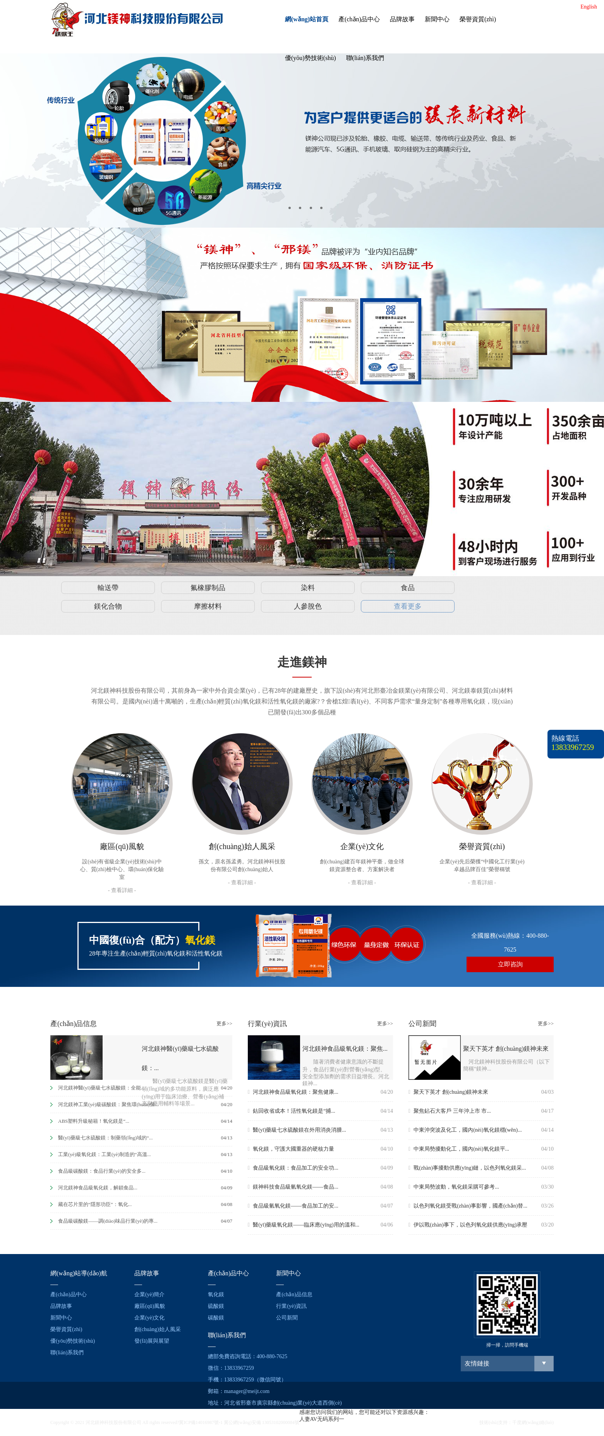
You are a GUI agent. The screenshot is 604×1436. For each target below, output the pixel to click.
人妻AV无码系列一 (321, 1419)
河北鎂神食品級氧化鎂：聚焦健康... (293, 1092)
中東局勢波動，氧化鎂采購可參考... (453, 1187)
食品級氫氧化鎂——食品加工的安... (293, 1206)
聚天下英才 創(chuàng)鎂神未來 (448, 1092)
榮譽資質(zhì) (478, 19)
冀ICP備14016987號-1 (201, 1422)
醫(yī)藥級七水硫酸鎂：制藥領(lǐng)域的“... (105, 1138)
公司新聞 (287, 1318)
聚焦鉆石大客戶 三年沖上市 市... (449, 1111)
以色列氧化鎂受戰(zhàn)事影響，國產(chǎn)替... (467, 1206)
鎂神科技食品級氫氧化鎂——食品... (293, 1187)
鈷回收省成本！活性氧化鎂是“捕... (291, 1111)
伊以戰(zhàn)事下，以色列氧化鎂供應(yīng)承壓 (467, 1225)
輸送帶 (108, 588)
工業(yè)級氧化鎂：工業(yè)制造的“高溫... (104, 1154)
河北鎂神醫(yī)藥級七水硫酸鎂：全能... (101, 1088)
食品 (408, 588)
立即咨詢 (510, 964)
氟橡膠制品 (207, 588)
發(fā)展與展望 (151, 1341)
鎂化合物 (108, 606)
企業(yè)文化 (149, 1318)
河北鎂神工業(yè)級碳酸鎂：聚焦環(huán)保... (108, 1104)
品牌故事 (402, 19)
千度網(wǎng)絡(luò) (533, 1422)
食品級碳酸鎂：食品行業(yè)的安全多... (102, 1171)
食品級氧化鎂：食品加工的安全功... (293, 1168)
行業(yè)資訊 (291, 1306)
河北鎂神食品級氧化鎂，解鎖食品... (97, 1188)
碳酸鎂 (216, 1318)
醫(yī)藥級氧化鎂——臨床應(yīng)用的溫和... (303, 1225)
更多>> (224, 1023)
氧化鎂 (216, 1294)
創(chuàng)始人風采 (157, 1329)
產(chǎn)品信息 (294, 1294)
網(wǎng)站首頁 (306, 19)
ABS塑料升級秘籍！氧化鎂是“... (93, 1121)
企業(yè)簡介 (149, 1294)
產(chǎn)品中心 (359, 19)
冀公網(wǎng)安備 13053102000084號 (261, 1422)
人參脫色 (308, 606)
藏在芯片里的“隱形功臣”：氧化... (95, 1204)
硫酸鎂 (216, 1306)
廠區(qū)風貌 (149, 1306)
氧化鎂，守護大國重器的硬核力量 (291, 1149)
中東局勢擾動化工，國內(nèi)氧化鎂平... (458, 1149)
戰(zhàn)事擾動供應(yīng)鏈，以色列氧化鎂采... (467, 1168)
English (588, 7)
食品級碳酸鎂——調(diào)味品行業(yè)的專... (108, 1221)
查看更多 (408, 606)
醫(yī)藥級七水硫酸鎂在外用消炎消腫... (297, 1130)
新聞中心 (437, 19)
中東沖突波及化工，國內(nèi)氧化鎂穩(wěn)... (465, 1130)
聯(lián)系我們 (365, 58)
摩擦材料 (208, 606)
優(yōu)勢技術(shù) (310, 58)
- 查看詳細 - (122, 890)
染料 (308, 588)
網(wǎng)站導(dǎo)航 (78, 1273)
